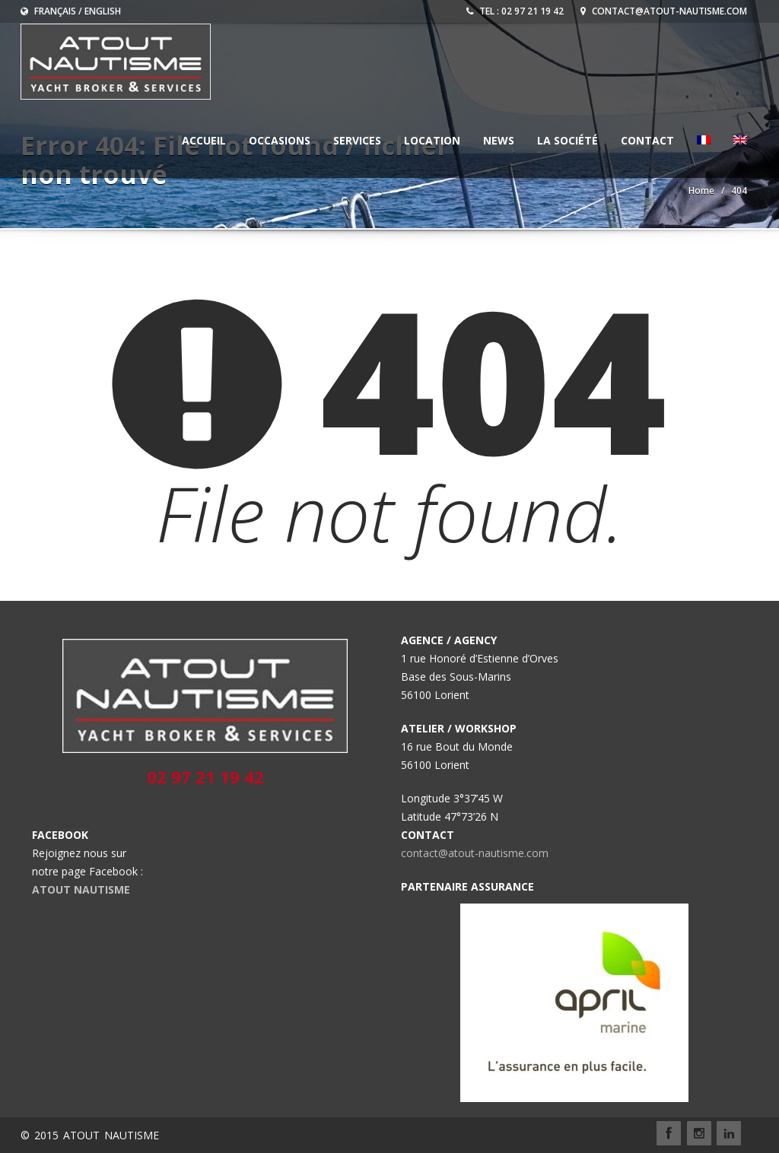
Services (357, 140)
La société (567, 140)
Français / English (71, 11)
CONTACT (647, 140)
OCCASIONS (279, 140)
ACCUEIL (204, 140)
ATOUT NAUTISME (81, 889)
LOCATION (432, 140)
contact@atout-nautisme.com (663, 11)
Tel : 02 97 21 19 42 (515, 11)
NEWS (498, 140)
